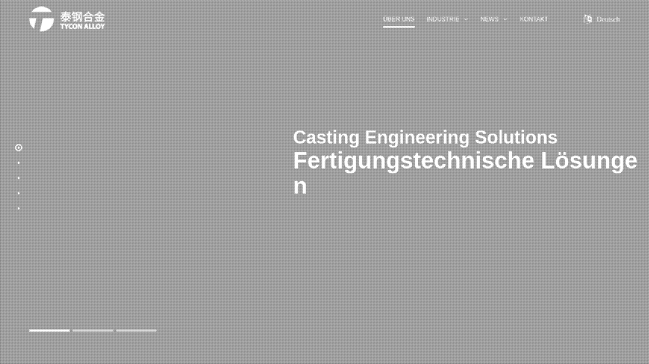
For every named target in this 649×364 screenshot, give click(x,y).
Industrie (448, 19)
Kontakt (534, 19)
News (494, 19)
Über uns (399, 19)
